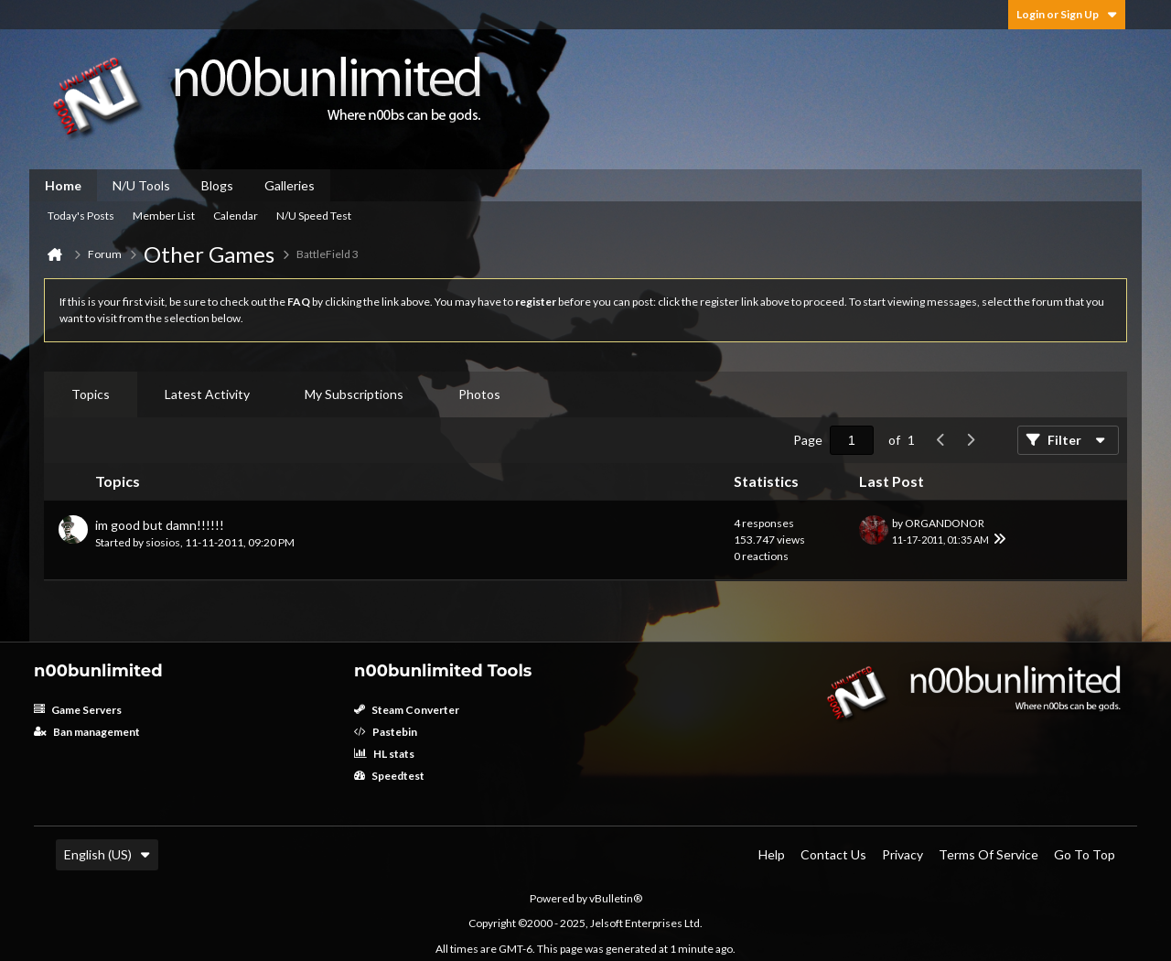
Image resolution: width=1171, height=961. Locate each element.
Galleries (289, 185)
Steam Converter (406, 710)
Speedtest (389, 776)
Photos (479, 394)
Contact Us (833, 854)
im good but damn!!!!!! (159, 525)
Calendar (235, 215)
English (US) (107, 854)
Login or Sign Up (1066, 14)
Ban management (87, 732)
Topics (90, 394)
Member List (164, 215)
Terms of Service (988, 854)
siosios (162, 542)
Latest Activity (207, 394)
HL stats (384, 754)
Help (771, 854)
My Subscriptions (354, 394)
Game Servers (78, 710)
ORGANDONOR (944, 523)
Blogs (217, 185)
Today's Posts (81, 215)
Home (63, 185)
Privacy (902, 854)
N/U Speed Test (313, 215)
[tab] (90, 394)
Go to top (1084, 854)
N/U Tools (141, 185)
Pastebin (385, 732)
